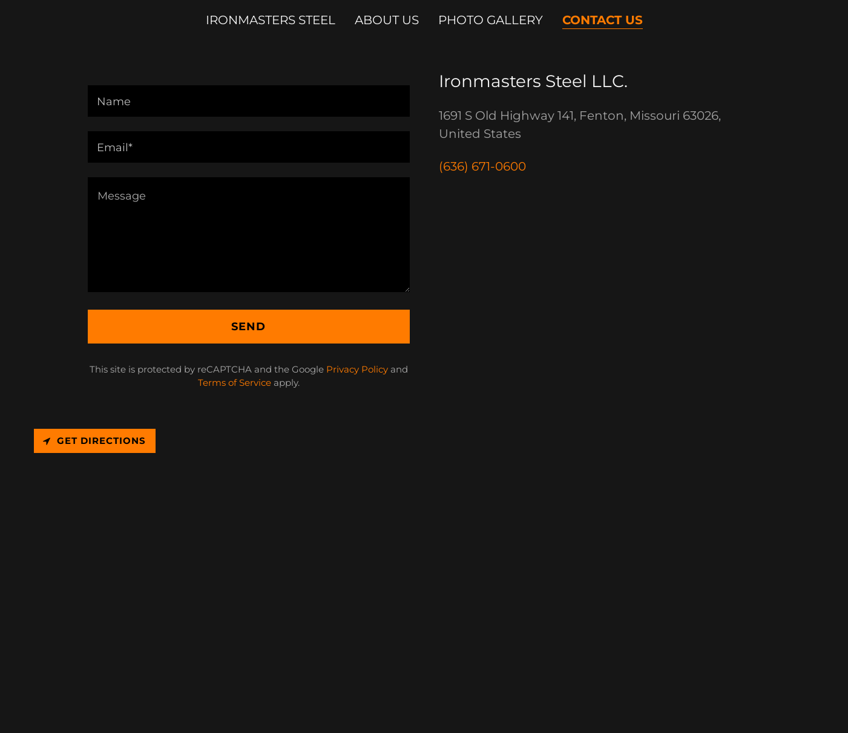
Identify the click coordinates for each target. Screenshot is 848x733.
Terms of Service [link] (234, 382)
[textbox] (249, 101)
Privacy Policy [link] (357, 369)
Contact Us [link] (602, 20)
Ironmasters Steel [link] (270, 20)
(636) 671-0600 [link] (482, 166)
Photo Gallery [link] (490, 20)
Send (248, 326)
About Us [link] (387, 20)
